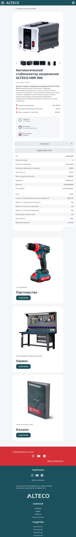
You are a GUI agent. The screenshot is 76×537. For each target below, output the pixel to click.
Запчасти (38, 514)
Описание (44, 144)
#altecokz (59, 461)
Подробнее (23, 298)
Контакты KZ (38, 526)
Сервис (38, 511)
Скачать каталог (38, 517)
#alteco (50, 461)
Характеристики (44, 150)
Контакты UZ (38, 532)
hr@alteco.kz (41, 488)
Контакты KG (38, 535)
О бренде (38, 508)
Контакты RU (38, 529)
